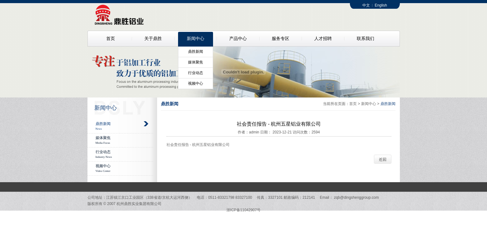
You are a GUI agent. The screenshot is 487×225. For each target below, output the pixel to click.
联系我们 (365, 38)
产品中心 (238, 38)
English (381, 5)
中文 (366, 5)
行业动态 (195, 73)
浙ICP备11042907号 (243, 210)
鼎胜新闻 (195, 51)
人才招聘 (323, 38)
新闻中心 (195, 38)
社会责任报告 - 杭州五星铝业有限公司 (198, 144)
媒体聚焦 (195, 62)
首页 (110, 38)
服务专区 (280, 38)
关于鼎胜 (153, 38)
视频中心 (195, 83)
